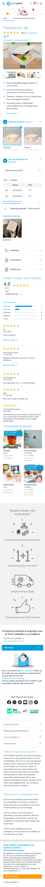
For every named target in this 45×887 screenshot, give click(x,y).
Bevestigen (9, 648)
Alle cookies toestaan (11, 876)
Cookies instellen (11, 882)
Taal (7, 291)
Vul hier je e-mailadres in (14, 638)
